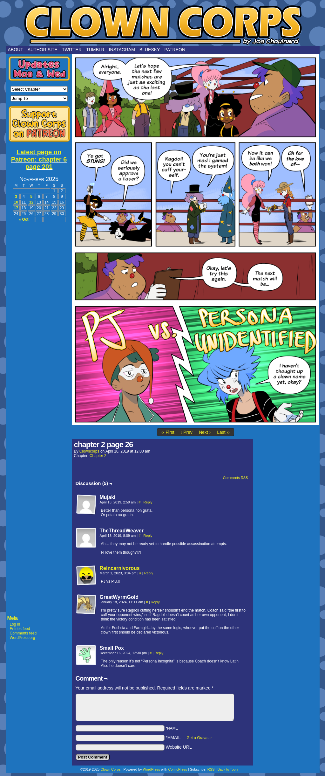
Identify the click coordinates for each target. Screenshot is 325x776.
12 (31, 202)
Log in (15, 624)
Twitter (72, 49)
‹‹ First (167, 432)
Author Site (43, 49)
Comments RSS (235, 478)
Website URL (179, 747)
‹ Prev (187, 432)
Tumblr (95, 49)
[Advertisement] (39, 321)
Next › (205, 432)
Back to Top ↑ (227, 769)
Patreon (174, 49)
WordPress (151, 769)
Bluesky (149, 49)
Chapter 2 (98, 456)
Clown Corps (162, 24)
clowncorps (89, 451)
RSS (211, 769)
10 (16, 202)
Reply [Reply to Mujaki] (147, 502)
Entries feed (20, 629)
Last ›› (223, 432)
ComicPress (177, 769)
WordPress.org (22, 637)
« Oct (23, 219)
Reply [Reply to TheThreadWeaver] (147, 535)
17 (16, 208)
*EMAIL (189, 737)
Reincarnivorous (120, 568)
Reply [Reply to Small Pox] (158, 653)
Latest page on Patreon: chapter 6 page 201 (39, 159)
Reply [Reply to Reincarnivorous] (148, 573)
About (15, 49)
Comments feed (23, 633)
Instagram (122, 49)
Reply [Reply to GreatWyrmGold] (155, 602)
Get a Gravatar (199, 738)
